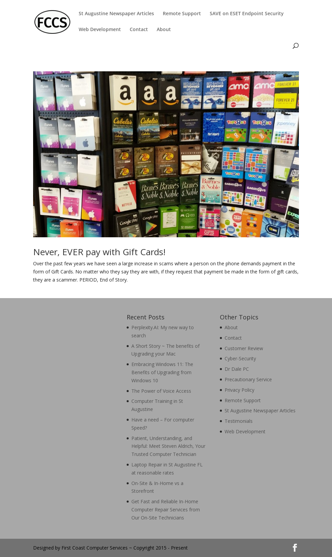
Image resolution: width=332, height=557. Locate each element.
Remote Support (182, 14)
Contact (139, 29)
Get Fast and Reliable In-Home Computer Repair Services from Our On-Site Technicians (165, 509)
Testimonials (239, 421)
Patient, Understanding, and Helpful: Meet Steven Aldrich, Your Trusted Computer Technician (168, 446)
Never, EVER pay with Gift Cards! (99, 252)
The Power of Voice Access (161, 391)
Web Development (100, 29)
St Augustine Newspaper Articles (116, 14)
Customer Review (244, 348)
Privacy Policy (239, 390)
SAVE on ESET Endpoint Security (247, 14)
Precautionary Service (248, 379)
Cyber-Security (240, 358)
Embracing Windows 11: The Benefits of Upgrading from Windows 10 (162, 372)
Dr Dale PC (237, 369)
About (164, 29)
